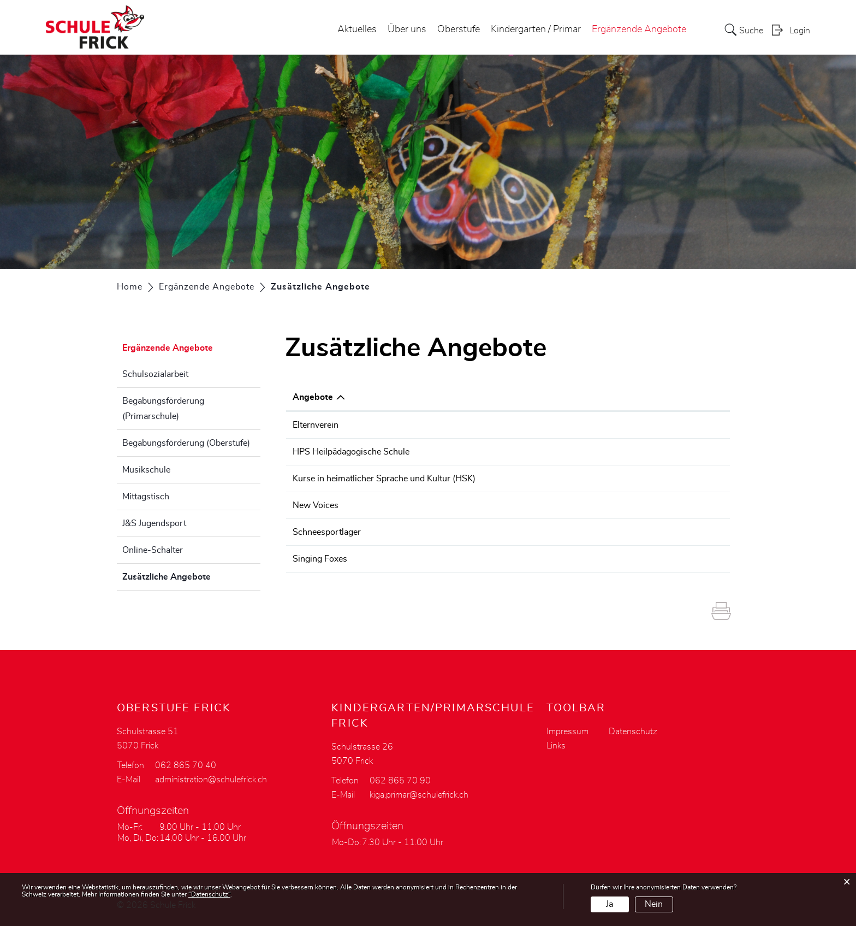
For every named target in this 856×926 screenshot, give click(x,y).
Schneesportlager (327, 532)
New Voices (315, 505)
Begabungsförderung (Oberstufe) (186, 443)
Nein (654, 904)
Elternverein (315, 425)
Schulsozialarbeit (155, 374)
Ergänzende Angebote (639, 29)
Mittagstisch (145, 496)
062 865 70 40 (185, 765)
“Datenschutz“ (209, 894)
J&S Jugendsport (154, 523)
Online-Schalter (152, 550)
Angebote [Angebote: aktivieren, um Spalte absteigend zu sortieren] (313, 397)
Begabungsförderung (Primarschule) (163, 409)
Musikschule (146, 469)
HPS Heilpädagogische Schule (351, 451)
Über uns (407, 29)
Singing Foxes (320, 559)
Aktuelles (357, 29)
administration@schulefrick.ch (211, 779)
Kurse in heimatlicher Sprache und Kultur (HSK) (384, 478)
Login (799, 30)
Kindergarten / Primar (536, 29)
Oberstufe (458, 29)
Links (556, 745)
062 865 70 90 (400, 780)
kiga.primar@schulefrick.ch (419, 795)
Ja (609, 904)
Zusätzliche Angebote (191, 575)
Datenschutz (633, 731)
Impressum (567, 731)
